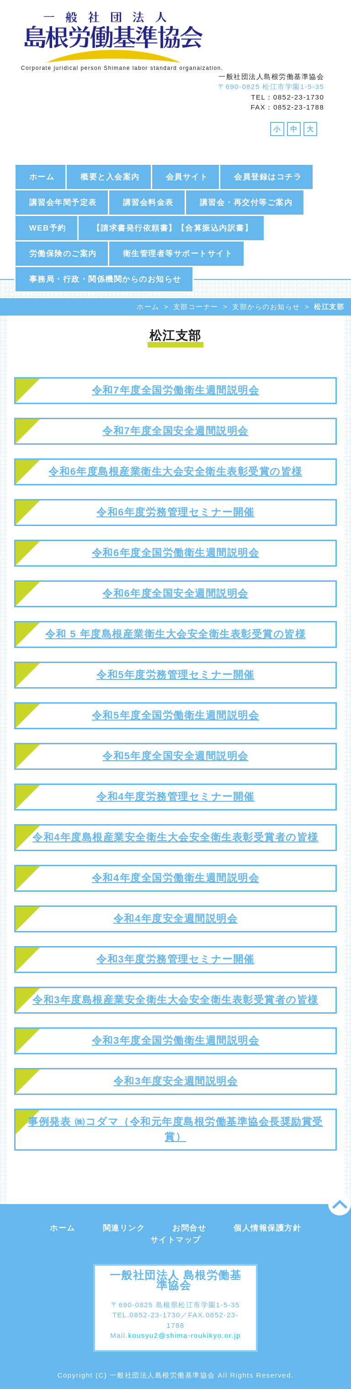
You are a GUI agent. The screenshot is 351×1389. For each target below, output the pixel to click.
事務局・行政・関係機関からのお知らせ (105, 279)
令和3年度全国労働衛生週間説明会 (175, 1040)
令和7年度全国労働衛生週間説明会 (175, 390)
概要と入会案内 (110, 177)
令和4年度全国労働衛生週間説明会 (175, 878)
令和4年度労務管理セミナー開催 (175, 796)
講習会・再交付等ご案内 (246, 202)
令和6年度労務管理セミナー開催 (175, 512)
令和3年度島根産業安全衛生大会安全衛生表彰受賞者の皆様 (175, 999)
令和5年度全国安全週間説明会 (175, 756)
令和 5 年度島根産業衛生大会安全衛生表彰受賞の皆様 (175, 634)
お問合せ (189, 1228)
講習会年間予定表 (63, 202)
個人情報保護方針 (267, 1228)
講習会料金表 (148, 202)
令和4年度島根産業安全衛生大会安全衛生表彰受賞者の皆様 (175, 837)
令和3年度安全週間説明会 (175, 1081)
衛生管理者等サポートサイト (178, 253)
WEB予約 (47, 228)
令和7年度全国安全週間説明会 (175, 431)
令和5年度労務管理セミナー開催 (175, 674)
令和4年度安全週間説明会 (175, 918)
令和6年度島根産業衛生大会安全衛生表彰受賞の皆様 (175, 471)
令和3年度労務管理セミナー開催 (175, 959)
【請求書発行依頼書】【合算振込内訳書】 (172, 228)
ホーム (42, 177)
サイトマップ (175, 1240)
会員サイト (187, 177)
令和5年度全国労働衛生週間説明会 (175, 715)
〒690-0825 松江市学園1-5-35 (271, 86)
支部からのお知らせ (266, 306)
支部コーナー (195, 306)
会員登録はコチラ (268, 177)
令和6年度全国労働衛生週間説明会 (175, 552)
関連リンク (124, 1228)
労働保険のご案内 (63, 253)
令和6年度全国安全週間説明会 (175, 593)
